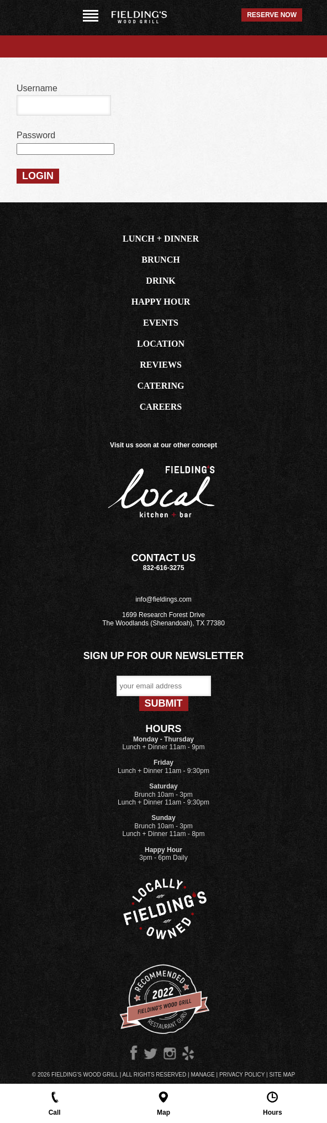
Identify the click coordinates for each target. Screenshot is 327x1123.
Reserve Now (272, 15)
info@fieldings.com (163, 599)
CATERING (160, 385)
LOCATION (160, 343)
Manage (202, 1075)
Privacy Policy (242, 1075)
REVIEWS (161, 364)
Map (163, 1102)
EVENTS (160, 322)
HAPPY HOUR (161, 301)
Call (54, 1102)
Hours (272, 1102)
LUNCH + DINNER (161, 238)
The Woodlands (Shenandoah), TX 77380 (163, 623)
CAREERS (161, 406)
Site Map (282, 1075)
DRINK (160, 280)
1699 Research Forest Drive (163, 615)
